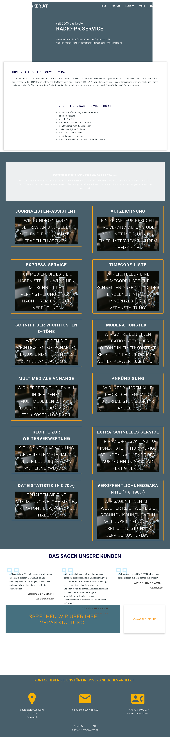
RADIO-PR (129, 6)
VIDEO (142, 6)
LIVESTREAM (157, 6)
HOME (103, 6)
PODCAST (116, 6)
